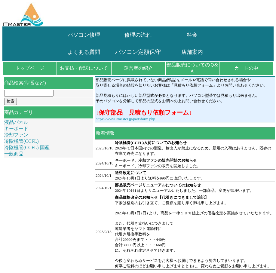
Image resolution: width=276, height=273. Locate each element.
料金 (192, 35)
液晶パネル (16, 122)
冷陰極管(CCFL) (21, 141)
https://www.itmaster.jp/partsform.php (125, 119)
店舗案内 (192, 52)
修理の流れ (138, 35)
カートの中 (246, 68)
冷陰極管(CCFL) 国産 (27, 147)
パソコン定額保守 (138, 52)
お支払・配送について (84, 68)
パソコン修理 (84, 35)
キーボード (16, 128)
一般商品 (13, 153)
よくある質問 (84, 52)
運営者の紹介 (138, 68)
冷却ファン (16, 134)
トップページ (29, 68)
